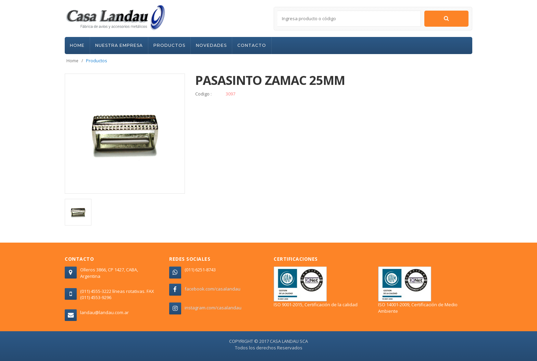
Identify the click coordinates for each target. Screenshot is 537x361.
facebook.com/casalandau (212, 289)
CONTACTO (251, 45)
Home (72, 61)
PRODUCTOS (169, 45)
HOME (77, 45)
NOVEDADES (211, 45)
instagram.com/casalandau (213, 308)
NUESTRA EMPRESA (119, 45)
